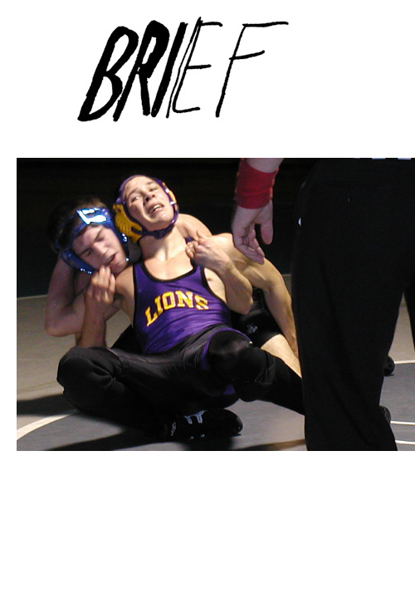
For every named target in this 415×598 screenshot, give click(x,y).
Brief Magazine (207, 79)
